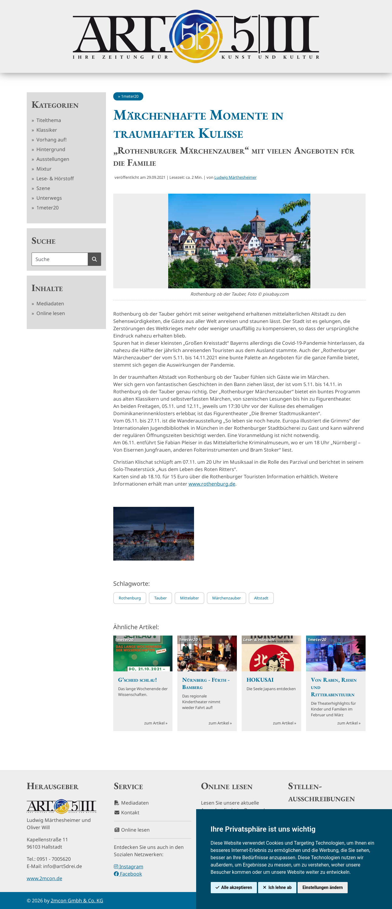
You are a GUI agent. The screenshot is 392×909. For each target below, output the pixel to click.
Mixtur (43, 168)
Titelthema (48, 120)
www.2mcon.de (44, 878)
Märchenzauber (226, 598)
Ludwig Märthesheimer (235, 177)
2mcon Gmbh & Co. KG (77, 900)
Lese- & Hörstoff (54, 178)
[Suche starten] (94, 259)
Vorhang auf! (50, 139)
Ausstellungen (52, 159)
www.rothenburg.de (212, 483)
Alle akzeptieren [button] (236, 887)
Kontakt (126, 812)
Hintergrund (50, 149)
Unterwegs (48, 198)
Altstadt (261, 598)
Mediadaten (49, 303)
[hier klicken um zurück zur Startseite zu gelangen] (196, 36)
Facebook (128, 873)
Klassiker (46, 130)
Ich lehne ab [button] (279, 887)
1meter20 (47, 207)
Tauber (160, 598)
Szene (42, 188)
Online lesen (50, 313)
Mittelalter (189, 598)
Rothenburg (130, 598)
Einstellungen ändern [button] (322, 887)
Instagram (128, 866)
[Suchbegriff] (60, 259)
